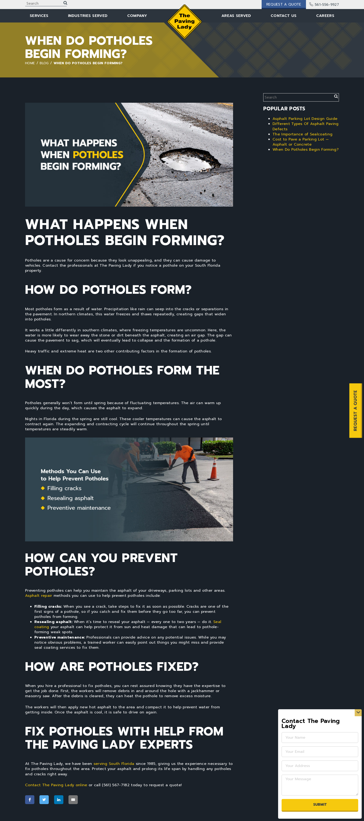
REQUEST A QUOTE (355, 410)
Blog (44, 63)
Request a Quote (283, 4)
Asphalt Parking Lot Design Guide (305, 118)
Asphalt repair (38, 595)
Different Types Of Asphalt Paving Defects (306, 126)
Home (30, 63)
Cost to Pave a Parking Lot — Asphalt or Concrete (301, 142)
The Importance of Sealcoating (302, 134)
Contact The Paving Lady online (56, 785)
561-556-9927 (324, 4)
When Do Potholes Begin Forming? (306, 149)
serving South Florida (114, 764)
